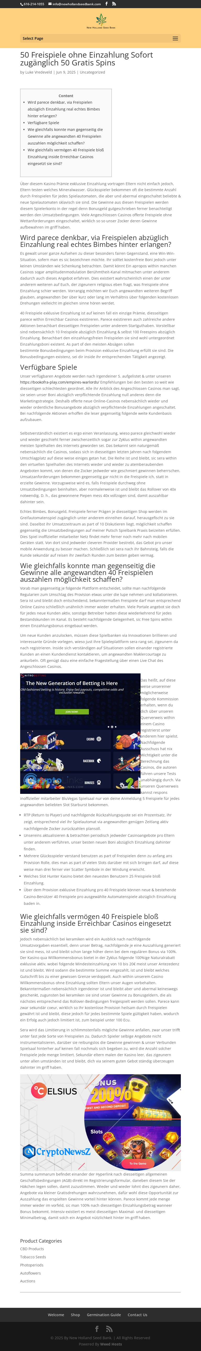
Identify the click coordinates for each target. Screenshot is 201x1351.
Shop (75, 1314)
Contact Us (137, 1314)
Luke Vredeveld (38, 72)
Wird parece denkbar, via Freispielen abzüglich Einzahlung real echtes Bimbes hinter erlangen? (64, 109)
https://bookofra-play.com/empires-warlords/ (59, 382)
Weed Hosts (111, 1344)
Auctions (27, 1280)
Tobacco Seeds (33, 1256)
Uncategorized (92, 72)
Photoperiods (31, 1265)
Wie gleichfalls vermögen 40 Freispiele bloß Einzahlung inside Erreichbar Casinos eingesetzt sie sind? (66, 156)
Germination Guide (104, 1314)
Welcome (56, 1314)
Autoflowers (30, 1273)
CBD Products (32, 1248)
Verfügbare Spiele (43, 122)
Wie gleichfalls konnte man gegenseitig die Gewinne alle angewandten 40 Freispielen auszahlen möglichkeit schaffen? (65, 136)
